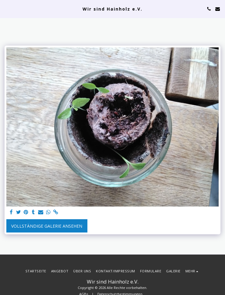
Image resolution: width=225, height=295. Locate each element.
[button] (7, 8)
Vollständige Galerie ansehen (46, 226)
